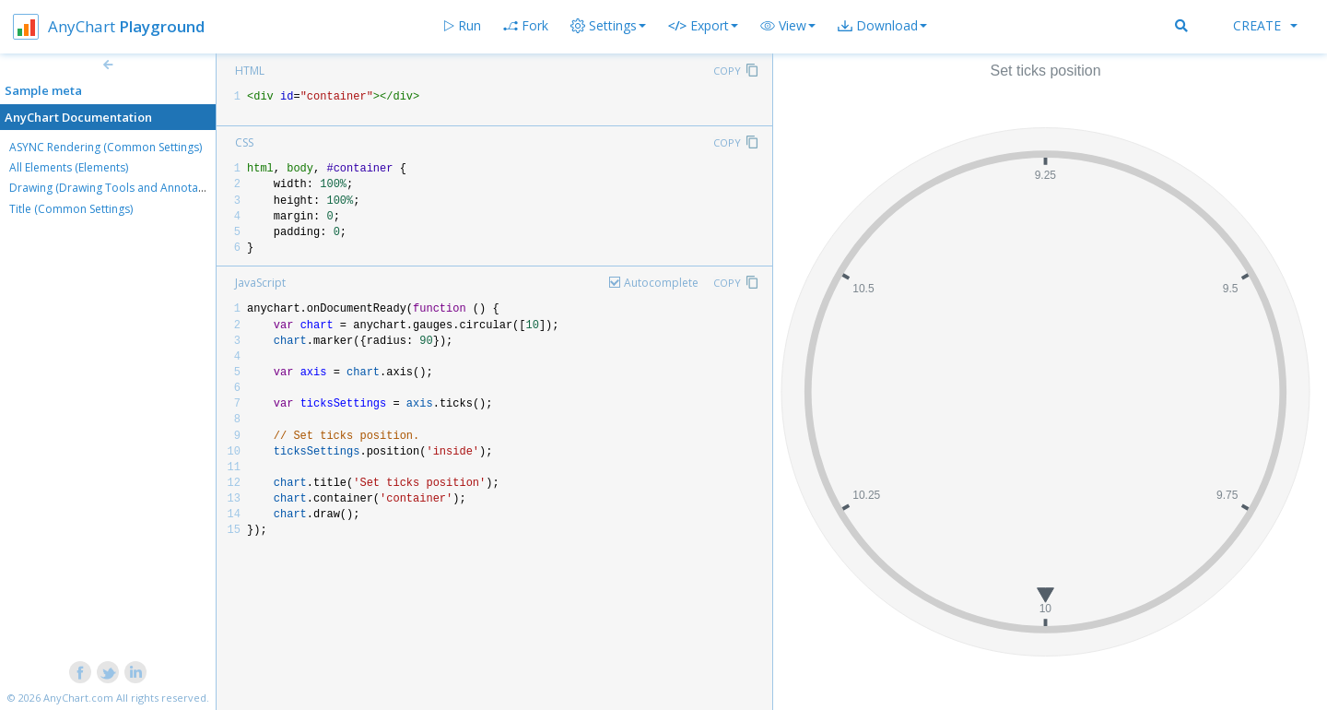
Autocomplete (661, 282)
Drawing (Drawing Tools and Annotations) (118, 187)
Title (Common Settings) (71, 209)
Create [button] (1265, 25)
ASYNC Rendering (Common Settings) (105, 147)
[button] (788, 25)
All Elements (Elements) (68, 167)
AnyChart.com (78, 697)
